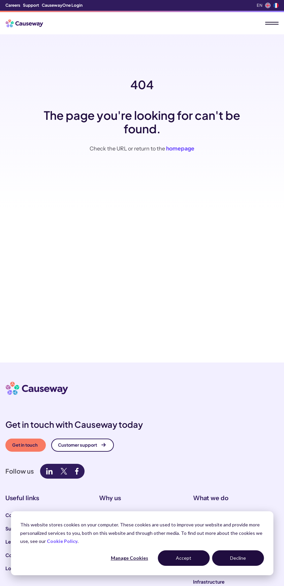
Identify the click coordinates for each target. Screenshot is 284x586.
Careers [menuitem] (12, 5)
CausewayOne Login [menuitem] (62, 5)
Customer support (82, 445)
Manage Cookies (129, 558)
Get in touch (25, 445)
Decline (238, 558)
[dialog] (142, 543)
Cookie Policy (62, 541)
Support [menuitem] (31, 5)
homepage (180, 148)
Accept (183, 558)
